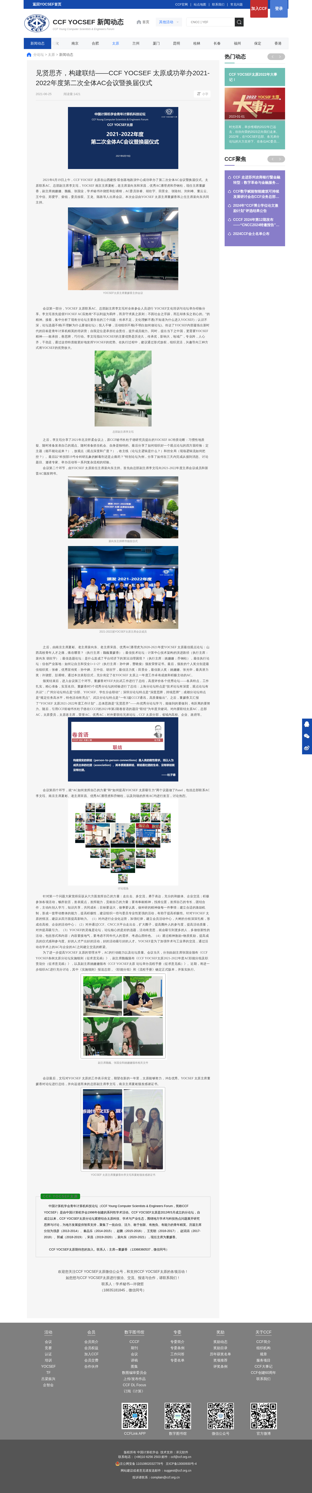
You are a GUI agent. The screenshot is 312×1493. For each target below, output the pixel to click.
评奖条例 (220, 1366)
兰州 (135, 43)
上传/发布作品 (134, 1379)
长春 (217, 43)
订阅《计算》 (134, 1391)
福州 (237, 43)
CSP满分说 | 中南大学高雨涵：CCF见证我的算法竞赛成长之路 (256, 180)
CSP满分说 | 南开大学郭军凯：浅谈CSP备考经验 (254, 194)
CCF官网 (181, 4)
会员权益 (91, 1348)
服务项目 (263, 1360)
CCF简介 (263, 1342)
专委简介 (177, 1342)
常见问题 (236, 4)
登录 (279, 8)
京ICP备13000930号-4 (181, 1463)
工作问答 (177, 1354)
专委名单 (177, 1360)
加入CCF (259, 8)
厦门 (156, 43)
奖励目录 (220, 1348)
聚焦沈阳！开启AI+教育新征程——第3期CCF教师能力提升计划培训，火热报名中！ (255, 237)
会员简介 (91, 1342)
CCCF (134, 1342)
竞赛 (48, 1348)
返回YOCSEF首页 (47, 4)
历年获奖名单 (220, 1354)
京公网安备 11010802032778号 (139, 1463)
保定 (257, 43)
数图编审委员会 (134, 1373)
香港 (278, 43)
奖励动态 (220, 1342)
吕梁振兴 (48, 1379)
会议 (48, 1342)
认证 (48, 1354)
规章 (263, 1354)
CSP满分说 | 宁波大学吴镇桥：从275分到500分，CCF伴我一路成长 (256, 209)
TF (48, 1373)
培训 (48, 1360)
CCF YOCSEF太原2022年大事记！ (253, 77)
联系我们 (218, 4)
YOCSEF (48, 1366)
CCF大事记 (264, 1366)
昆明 (176, 43)
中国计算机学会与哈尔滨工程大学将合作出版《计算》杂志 (256, 222)
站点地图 (200, 4)
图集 (134, 1366)
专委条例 (177, 1348)
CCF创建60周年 (263, 1373)
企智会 (48, 1385)
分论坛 (39, 54)
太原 (115, 43)
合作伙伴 (91, 1366)
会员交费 (91, 1360)
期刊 (134, 1348)
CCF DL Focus (134, 1385)
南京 (75, 43)
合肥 (95, 43)
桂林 (196, 43)
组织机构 (263, 1348)
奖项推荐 (220, 1360)
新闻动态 (37, 43)
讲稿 (134, 1360)
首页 (145, 22)
